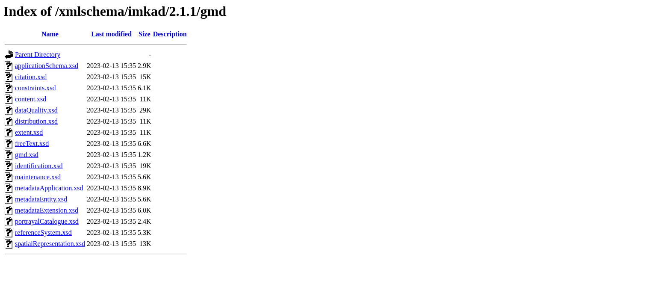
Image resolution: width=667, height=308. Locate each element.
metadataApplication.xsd (49, 188)
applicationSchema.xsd (46, 65)
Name (50, 34)
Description (170, 34)
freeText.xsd (32, 143)
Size (145, 34)
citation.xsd (31, 76)
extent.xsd (29, 132)
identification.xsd (39, 165)
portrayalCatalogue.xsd (47, 221)
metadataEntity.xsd (41, 199)
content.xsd (30, 99)
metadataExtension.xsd (46, 210)
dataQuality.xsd (36, 110)
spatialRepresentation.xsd (50, 243)
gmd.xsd (26, 154)
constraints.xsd (35, 88)
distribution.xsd (36, 121)
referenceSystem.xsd (43, 232)
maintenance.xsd (38, 177)
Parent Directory (37, 54)
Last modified (111, 34)
